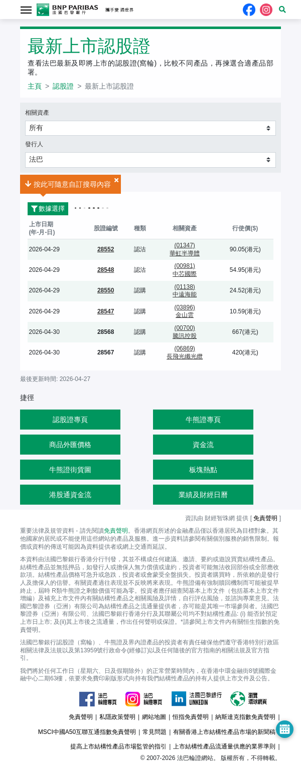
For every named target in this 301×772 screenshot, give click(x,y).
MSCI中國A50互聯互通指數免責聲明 (87, 731)
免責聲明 (265, 518)
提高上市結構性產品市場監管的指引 (118, 746)
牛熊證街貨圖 (70, 470)
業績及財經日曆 (203, 495)
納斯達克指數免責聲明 (245, 716)
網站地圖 (154, 716)
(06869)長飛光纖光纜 (185, 352)
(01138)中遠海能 (185, 290)
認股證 (63, 86)
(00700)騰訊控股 (185, 331)
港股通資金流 (70, 495)
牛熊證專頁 (203, 420)
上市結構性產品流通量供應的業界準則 (224, 746)
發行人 (34, 144)
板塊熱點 (203, 470)
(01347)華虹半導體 (185, 249)
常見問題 (154, 731)
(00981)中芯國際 (185, 269)
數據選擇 (46, 208)
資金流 (203, 445)
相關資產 (37, 112)
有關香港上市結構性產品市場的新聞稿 (224, 731)
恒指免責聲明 (191, 716)
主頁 (35, 86)
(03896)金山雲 (184, 311)
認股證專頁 (70, 420)
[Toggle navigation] (26, 9)
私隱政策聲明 (117, 716)
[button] (282, 10)
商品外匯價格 (70, 445)
